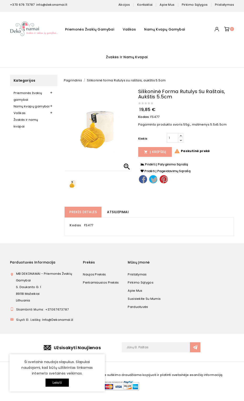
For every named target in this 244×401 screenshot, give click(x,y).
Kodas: (143, 117)
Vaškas (129, 29)
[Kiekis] (172, 138)
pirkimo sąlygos (195, 4)
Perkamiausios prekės (101, 282)
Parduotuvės (138, 307)
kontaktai (145, 4)
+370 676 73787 (22, 4)
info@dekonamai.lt (51, 4)
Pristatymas (137, 274)
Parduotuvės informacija (32, 262)
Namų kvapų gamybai (164, 29)
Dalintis (143, 179)
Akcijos (124, 4)
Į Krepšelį (155, 151)
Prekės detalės (83, 212)
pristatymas (224, 4)
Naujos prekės (94, 274)
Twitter (153, 179)
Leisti (57, 382)
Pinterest (164, 179)
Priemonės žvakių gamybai (89, 29)
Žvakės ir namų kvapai (126, 57)
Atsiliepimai (118, 212)
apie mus (167, 4)
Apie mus (135, 290)
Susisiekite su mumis (144, 298)
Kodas (75, 225)
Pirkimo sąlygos (140, 282)
